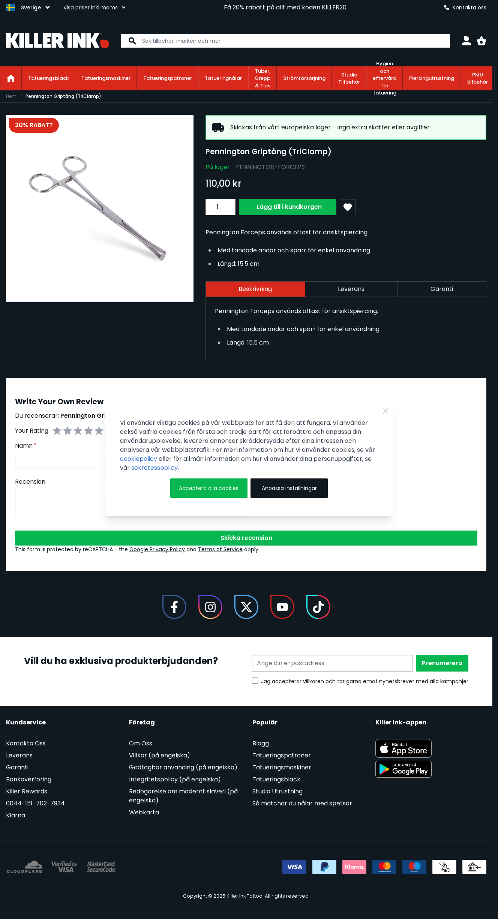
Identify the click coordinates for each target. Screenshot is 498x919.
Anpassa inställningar (289, 488)
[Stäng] (385, 410)
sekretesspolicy (154, 467)
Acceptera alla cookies (208, 488)
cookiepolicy (138, 458)
